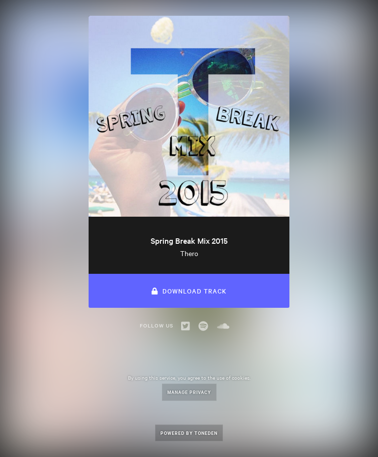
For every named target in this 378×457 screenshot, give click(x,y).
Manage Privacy (189, 391)
